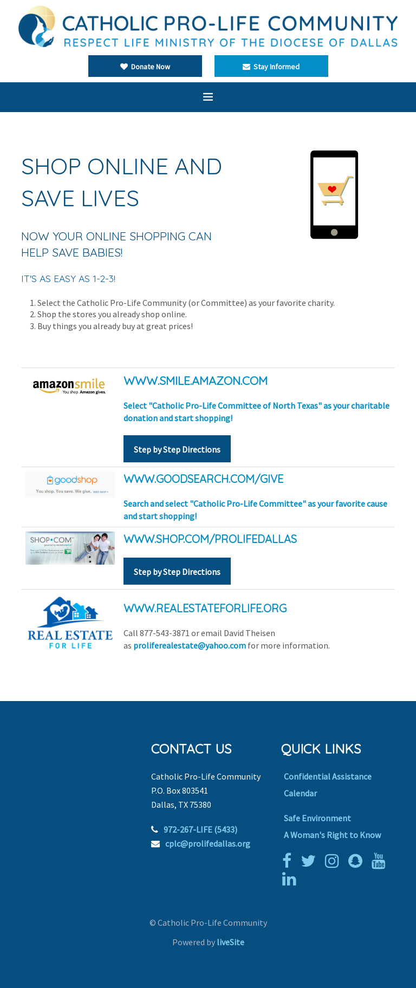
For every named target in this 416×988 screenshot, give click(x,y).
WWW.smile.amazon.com (195, 380)
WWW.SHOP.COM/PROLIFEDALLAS (210, 539)
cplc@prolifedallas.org (207, 843)
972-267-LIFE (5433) (200, 829)
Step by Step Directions (177, 449)
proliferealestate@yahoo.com (189, 645)
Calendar (300, 793)
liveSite (230, 942)
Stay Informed (271, 66)
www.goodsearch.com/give (203, 479)
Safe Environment (317, 818)
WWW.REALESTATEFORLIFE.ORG (205, 608)
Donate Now (145, 66)
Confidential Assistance (328, 776)
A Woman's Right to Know (332, 834)
